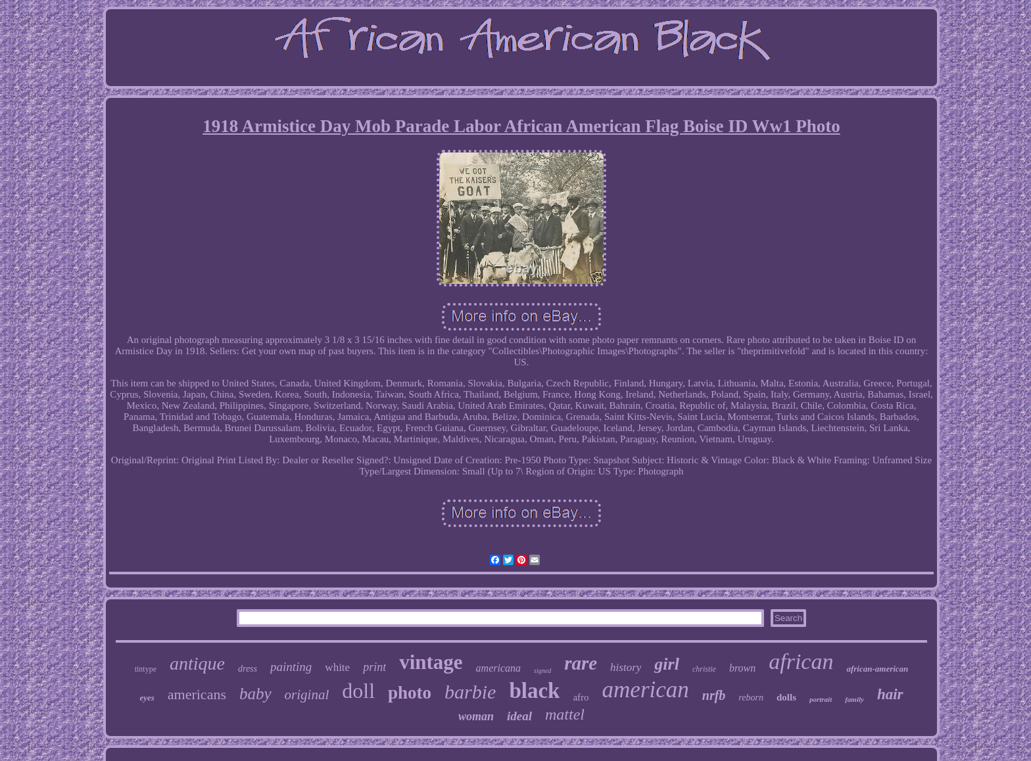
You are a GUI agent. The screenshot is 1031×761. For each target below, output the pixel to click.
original (307, 695)
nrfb (714, 695)
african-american (877, 669)
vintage (430, 662)
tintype (145, 669)
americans (197, 694)
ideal (519, 716)
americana (498, 668)
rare (580, 663)
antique (197, 663)
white (337, 667)
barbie (470, 692)
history (625, 667)
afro (580, 697)
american (645, 690)
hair (890, 694)
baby (255, 694)
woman (476, 716)
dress (247, 669)
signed (542, 670)
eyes (146, 698)
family (854, 699)
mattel (565, 714)
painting (291, 667)
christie (704, 669)
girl (666, 664)
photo (409, 693)
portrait (820, 699)
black (534, 691)
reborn (750, 698)
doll (358, 691)
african (801, 661)
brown (742, 668)
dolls (786, 697)
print (374, 667)
